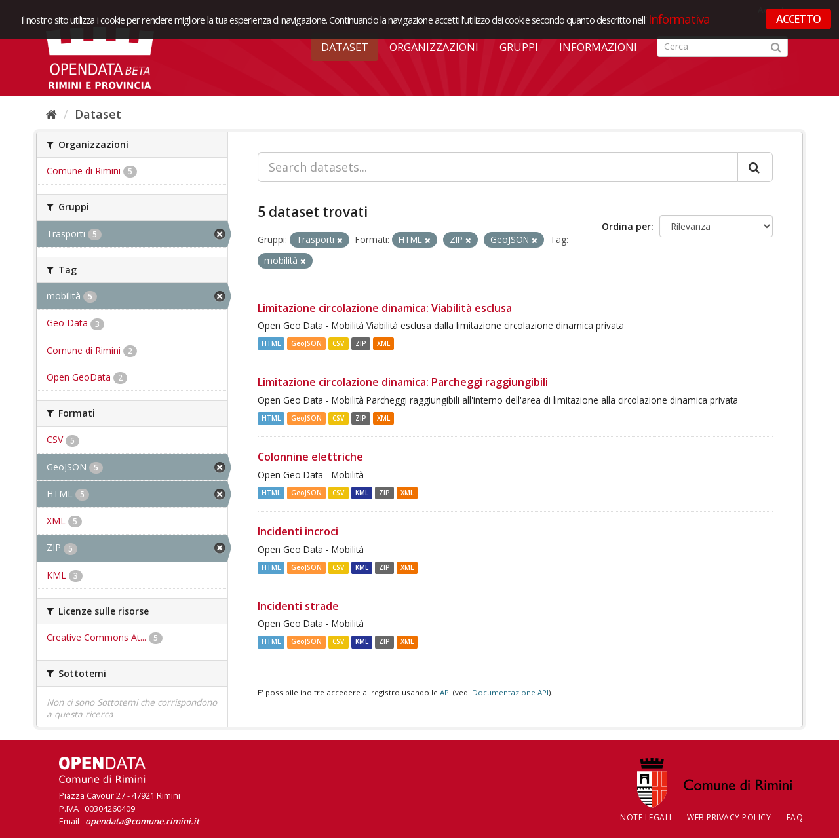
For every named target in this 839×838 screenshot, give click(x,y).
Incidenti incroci (298, 531)
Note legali (646, 817)
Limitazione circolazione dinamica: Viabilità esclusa (385, 308)
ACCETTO (798, 19)
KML (361, 492)
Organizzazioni (433, 47)
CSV (338, 343)
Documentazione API (510, 692)
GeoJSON (306, 343)
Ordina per (626, 226)
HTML (271, 343)
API (445, 692)
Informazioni (598, 47)
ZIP (360, 343)
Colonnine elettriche (310, 456)
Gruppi (518, 47)
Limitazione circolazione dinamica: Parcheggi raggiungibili (403, 382)
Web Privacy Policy (729, 817)
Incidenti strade (298, 606)
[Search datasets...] (498, 167)
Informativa (679, 18)
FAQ (795, 817)
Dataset (344, 47)
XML (383, 343)
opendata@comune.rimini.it (142, 821)
